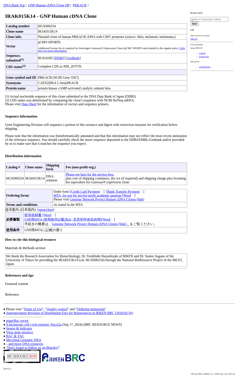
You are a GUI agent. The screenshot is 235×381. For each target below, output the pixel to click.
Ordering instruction (91, 309)
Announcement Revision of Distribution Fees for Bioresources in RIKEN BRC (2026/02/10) (69, 313)
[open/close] (45, 209)
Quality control (57, 309)
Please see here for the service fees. (90, 174)
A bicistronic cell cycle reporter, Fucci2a (33, 324)
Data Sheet (28, 104)
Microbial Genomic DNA (23, 340)
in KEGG (202, 53)
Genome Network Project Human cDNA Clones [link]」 (90, 224)
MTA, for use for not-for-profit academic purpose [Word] (94, 195)
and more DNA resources (26, 344)
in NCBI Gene (204, 57)
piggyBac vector (17, 320)
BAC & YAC (15, 336)
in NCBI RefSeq (204, 67)
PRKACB (79, 5)
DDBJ (59, 58)
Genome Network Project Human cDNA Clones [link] (107, 199)
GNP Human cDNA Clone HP (48, 5)
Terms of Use (33, 309)
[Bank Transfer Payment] (125, 191)
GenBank (73, 58)
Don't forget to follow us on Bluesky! (33, 347)
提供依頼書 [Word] (40, 215)
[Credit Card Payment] (87, 191)
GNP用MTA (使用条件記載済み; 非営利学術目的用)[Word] (69, 219)
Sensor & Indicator (19, 328)
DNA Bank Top (14, 5)
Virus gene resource (19, 332)
